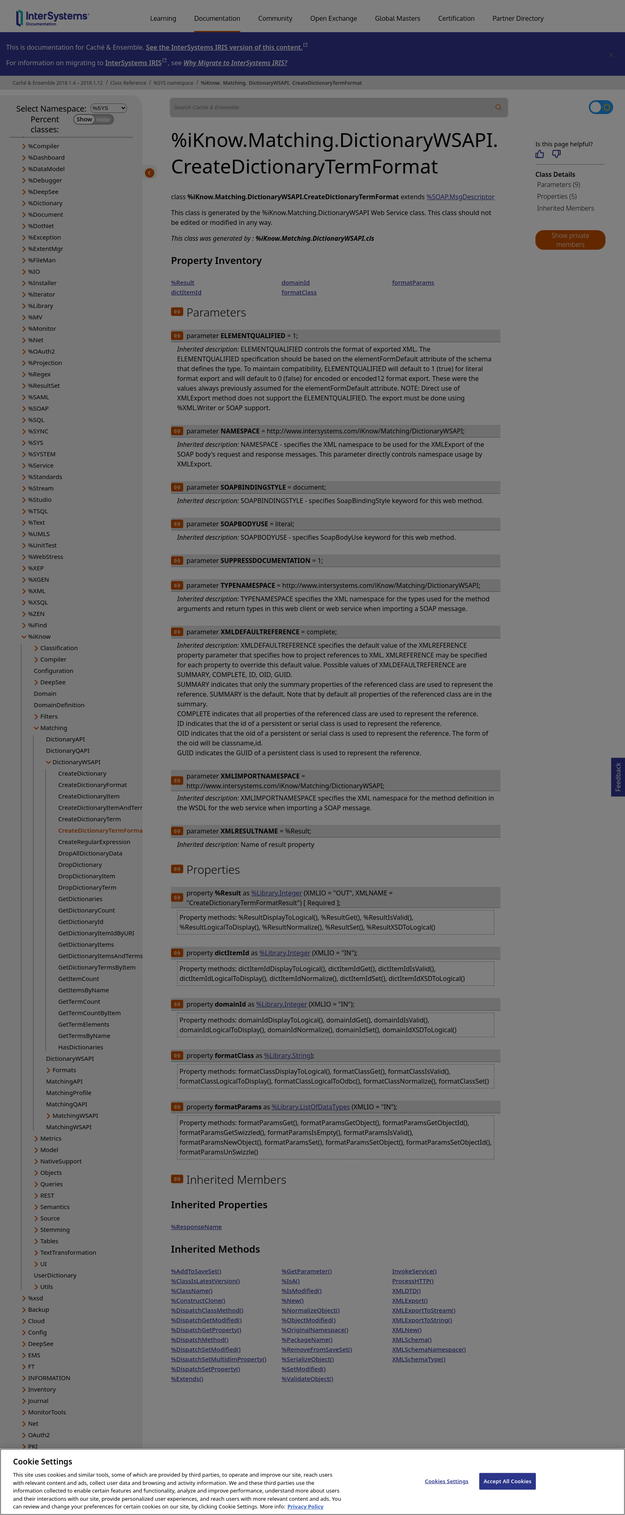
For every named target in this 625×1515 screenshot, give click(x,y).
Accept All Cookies (508, 1489)
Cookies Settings (447, 1489)
